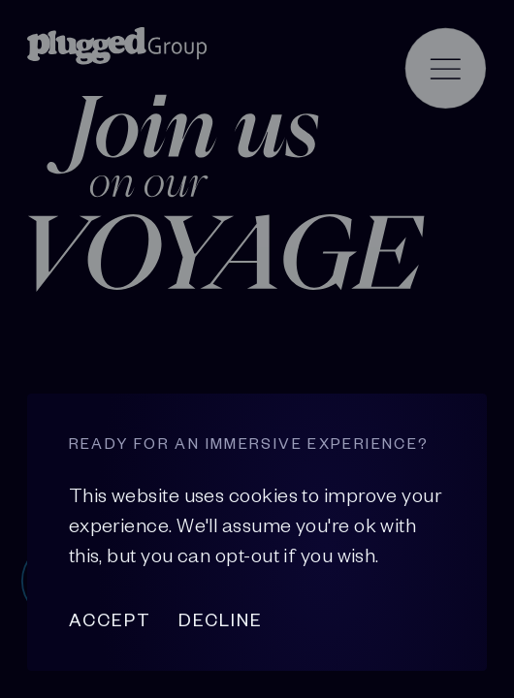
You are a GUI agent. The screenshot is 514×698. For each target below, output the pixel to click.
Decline (220, 620)
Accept (110, 620)
